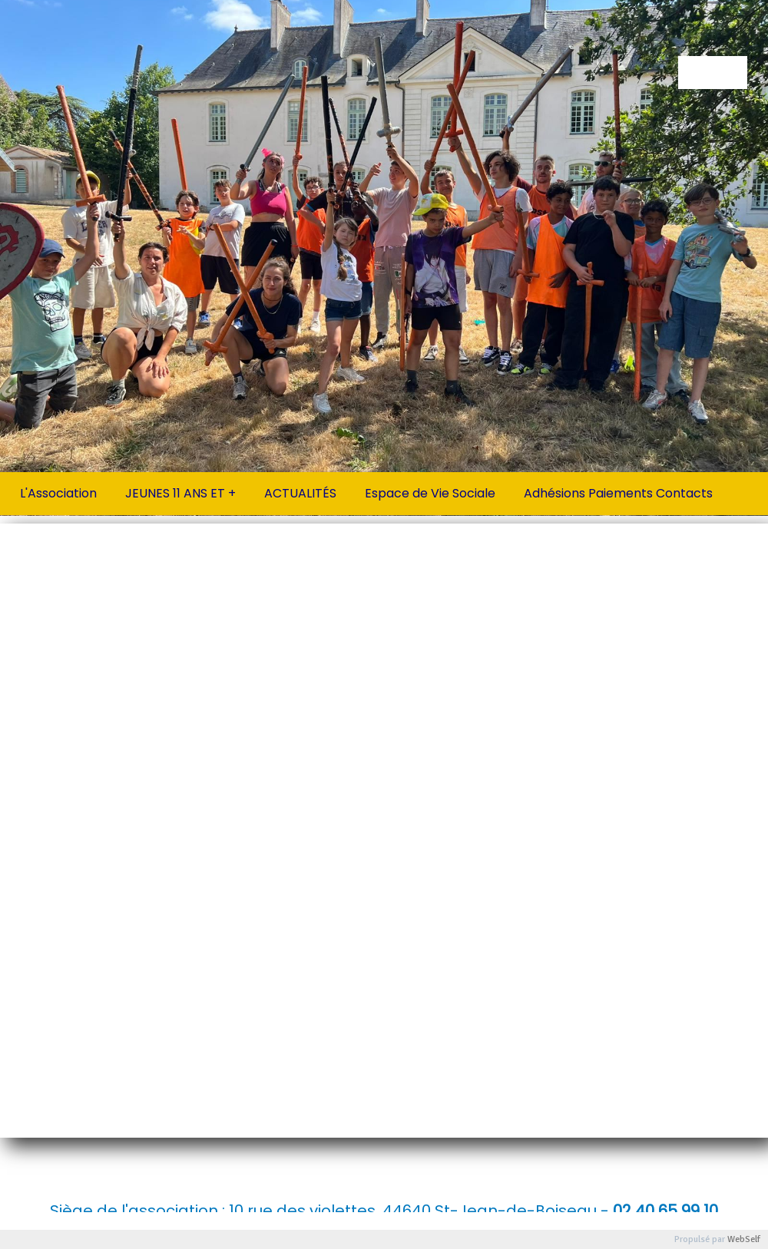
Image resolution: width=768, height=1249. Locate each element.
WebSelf (743, 1239)
